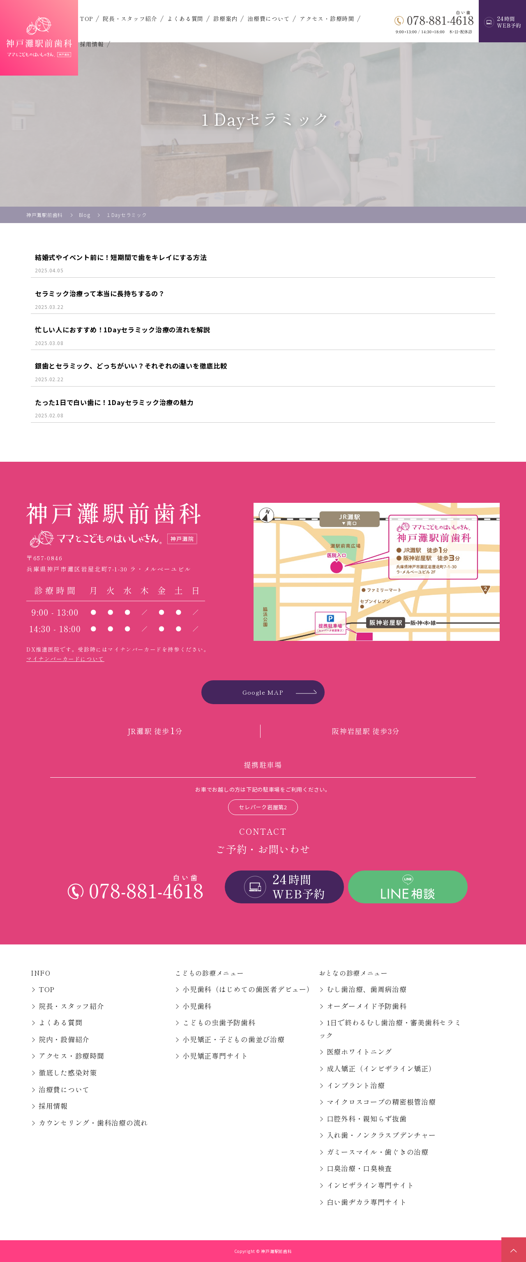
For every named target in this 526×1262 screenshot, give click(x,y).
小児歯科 (197, 1006)
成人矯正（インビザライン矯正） (381, 1068)
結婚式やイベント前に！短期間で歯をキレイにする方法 (121, 257)
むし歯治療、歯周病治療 (367, 989)
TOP (86, 18)
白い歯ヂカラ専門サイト (367, 1202)
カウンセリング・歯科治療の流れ (93, 1122)
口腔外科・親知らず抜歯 (367, 1118)
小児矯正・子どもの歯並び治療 (233, 1039)
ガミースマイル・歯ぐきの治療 (378, 1152)
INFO (41, 973)
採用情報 (92, 44)
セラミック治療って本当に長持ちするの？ (100, 293)
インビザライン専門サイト (370, 1185)
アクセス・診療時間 (327, 18)
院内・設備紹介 (64, 1039)
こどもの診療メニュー (209, 973)
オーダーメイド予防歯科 (367, 1006)
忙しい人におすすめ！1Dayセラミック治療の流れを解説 (122, 329)
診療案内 (225, 18)
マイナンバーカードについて (65, 659)
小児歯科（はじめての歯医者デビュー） (248, 989)
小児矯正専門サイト (215, 1055)
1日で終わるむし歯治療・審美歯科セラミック (390, 1028)
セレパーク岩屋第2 (263, 807)
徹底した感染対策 (68, 1072)
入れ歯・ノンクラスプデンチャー (381, 1135)
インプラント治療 (356, 1085)
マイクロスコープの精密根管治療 (381, 1101)
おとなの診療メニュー (353, 973)
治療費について (268, 18)
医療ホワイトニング (359, 1051)
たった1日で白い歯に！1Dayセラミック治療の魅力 (114, 402)
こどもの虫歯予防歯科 (218, 1022)
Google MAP (262, 692)
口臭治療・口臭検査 (359, 1168)
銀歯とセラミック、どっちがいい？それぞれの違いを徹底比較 (131, 366)
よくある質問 (185, 18)
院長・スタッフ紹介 (130, 18)
